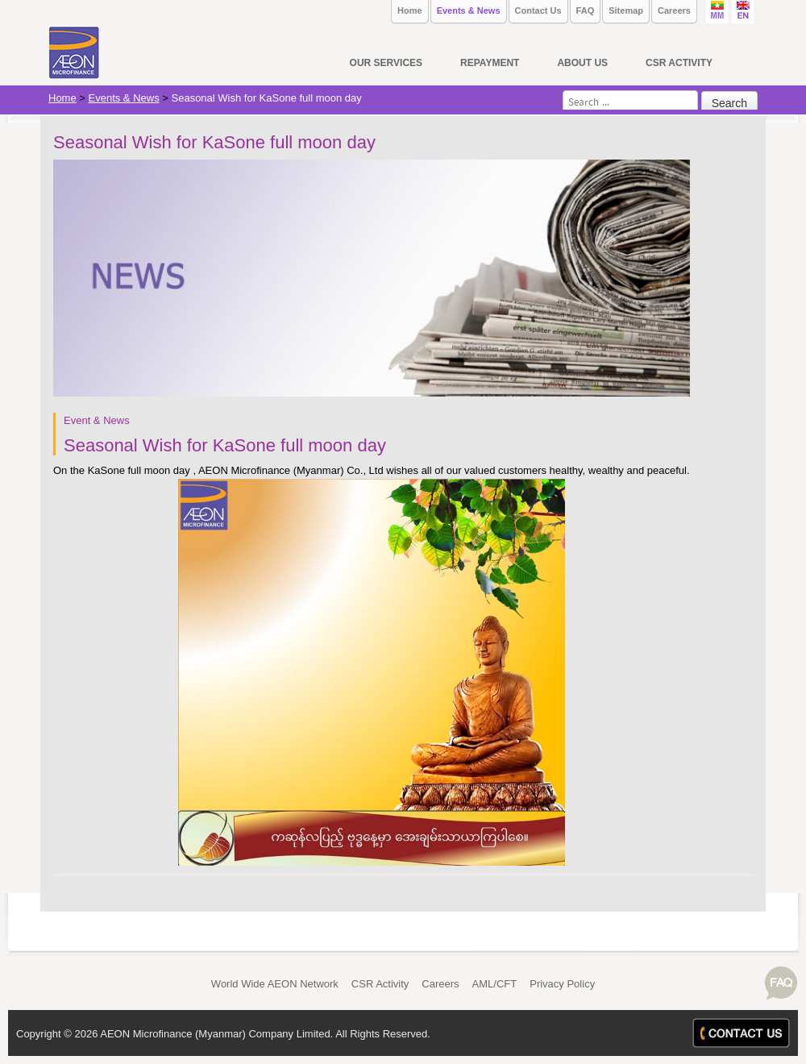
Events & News (469, 10)
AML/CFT (494, 984)
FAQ (585, 10)
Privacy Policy (562, 984)
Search (729, 103)
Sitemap (626, 10)
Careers (674, 10)
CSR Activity (380, 984)
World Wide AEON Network (275, 984)
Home (409, 10)
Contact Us (538, 10)
